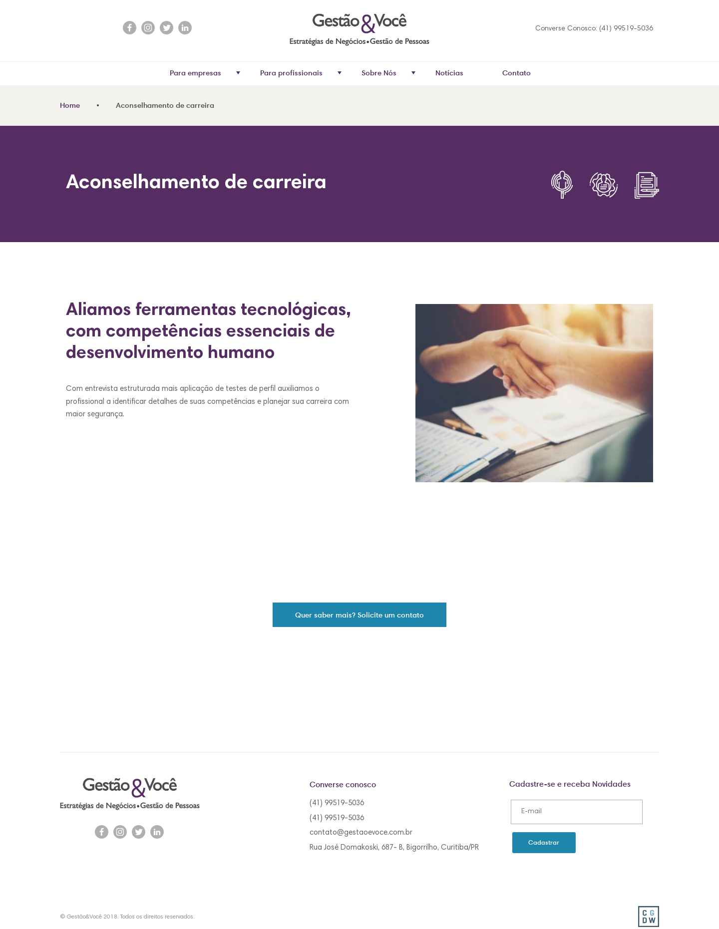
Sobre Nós (388, 72)
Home (70, 105)
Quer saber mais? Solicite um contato (359, 614)
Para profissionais (301, 72)
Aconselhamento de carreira (165, 105)
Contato (516, 72)
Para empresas (205, 72)
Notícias (449, 72)
